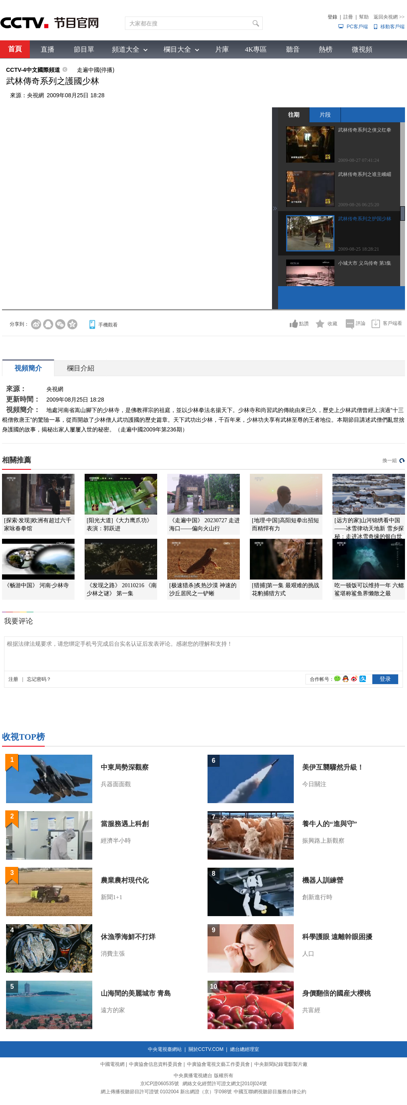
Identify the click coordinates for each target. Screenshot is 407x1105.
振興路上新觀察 (323, 840)
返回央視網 (389, 17)
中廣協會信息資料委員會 (155, 1064)
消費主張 (113, 953)
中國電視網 (112, 1064)
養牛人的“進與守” (329, 824)
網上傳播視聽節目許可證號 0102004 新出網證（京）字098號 (166, 1092)
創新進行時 (317, 897)
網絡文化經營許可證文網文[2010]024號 (225, 1083)
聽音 (293, 49)
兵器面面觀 (116, 784)
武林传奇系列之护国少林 (364, 219)
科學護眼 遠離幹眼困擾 (337, 937)
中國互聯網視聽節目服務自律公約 (270, 1092)
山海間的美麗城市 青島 (136, 993)
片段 (325, 114)
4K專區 (256, 49)
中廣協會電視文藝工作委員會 (218, 1064)
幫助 (364, 17)
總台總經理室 (244, 1049)
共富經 (311, 1010)
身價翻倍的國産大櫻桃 (336, 993)
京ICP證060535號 (159, 1083)
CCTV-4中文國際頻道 (33, 70)
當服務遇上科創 (125, 824)
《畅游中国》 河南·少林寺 (36, 585)
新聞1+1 (111, 897)
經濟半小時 (116, 840)
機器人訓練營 (322, 880)
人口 (308, 953)
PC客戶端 (357, 26)
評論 (360, 323)
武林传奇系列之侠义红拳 (364, 130)
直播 (47, 49)
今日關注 (314, 784)
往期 (293, 114)
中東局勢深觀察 (125, 767)
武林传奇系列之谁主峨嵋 (364, 174)
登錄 (332, 17)
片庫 (222, 49)
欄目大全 (177, 49)
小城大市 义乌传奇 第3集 (364, 263)
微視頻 (362, 49)
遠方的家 (113, 1010)
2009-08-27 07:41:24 (358, 160)
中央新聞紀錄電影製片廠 (280, 1064)
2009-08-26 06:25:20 (358, 204)
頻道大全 (125, 49)
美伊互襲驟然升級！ (333, 767)
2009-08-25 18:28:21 (358, 249)
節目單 (84, 49)
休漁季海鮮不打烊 (128, 937)
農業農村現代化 (125, 880)
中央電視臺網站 (165, 1049)
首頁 (15, 49)
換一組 (389, 460)
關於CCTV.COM (206, 1049)
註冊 (348, 17)
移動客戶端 (392, 26)
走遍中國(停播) (95, 70)
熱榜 (325, 49)
